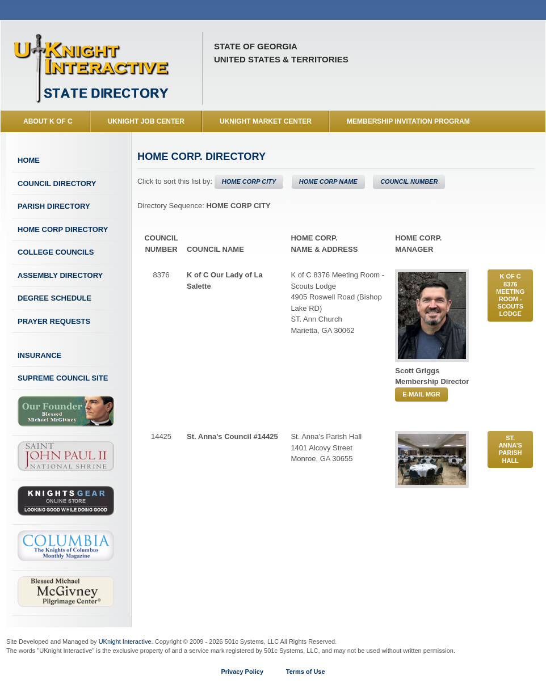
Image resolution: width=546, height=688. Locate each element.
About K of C (48, 121)
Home (29, 160)
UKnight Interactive (125, 641)
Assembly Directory (60, 275)
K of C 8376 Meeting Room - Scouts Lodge (510, 295)
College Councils (56, 252)
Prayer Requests (54, 321)
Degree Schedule (54, 298)
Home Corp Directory (63, 229)
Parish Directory (54, 206)
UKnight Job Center (146, 121)
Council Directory (57, 183)
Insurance (39, 355)
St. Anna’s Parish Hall (510, 449)
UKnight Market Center (266, 121)
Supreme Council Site (63, 378)
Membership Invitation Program (408, 121)
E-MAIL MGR (421, 394)
